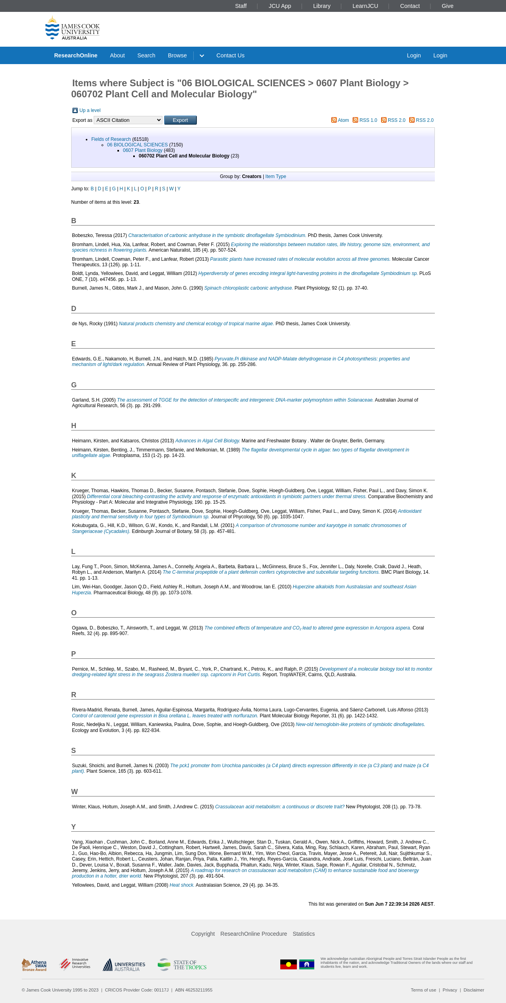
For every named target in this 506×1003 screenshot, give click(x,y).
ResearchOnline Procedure (254, 934)
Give (448, 6)
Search (146, 55)
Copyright (203, 934)
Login (414, 55)
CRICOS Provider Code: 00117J (137, 990)
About (117, 55)
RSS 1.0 (369, 120)
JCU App (280, 6)
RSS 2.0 (397, 120)
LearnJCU (365, 6)
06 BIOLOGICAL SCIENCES (137, 145)
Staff (241, 6)
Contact (410, 6)
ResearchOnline (76, 55)
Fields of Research (111, 139)
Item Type (275, 176)
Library (321, 6)
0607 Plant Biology (142, 150)
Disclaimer (474, 990)
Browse (177, 55)
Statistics (304, 934)
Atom (343, 120)
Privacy (450, 990)
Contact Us (231, 55)
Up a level (89, 110)
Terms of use (423, 990)
